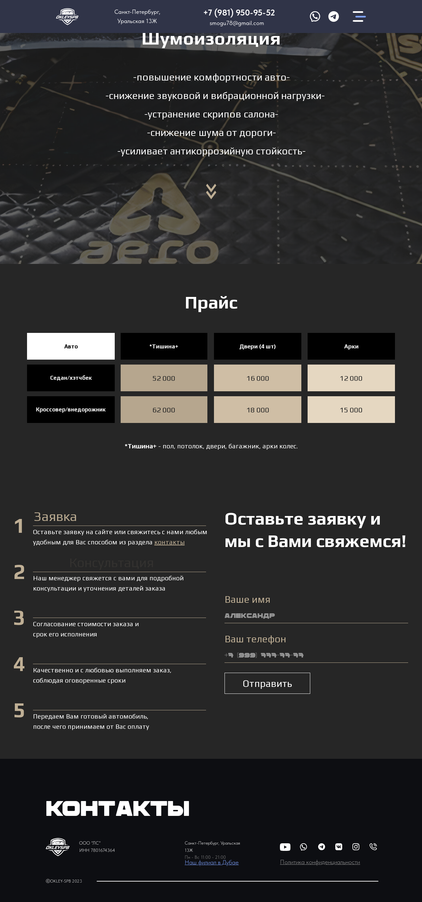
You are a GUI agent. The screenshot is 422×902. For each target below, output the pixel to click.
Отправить (267, 683)
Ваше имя (247, 599)
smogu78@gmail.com (237, 22)
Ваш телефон (255, 639)
